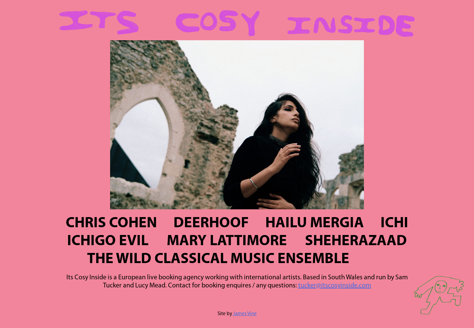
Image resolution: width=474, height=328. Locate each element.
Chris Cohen (111, 223)
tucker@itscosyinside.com (334, 285)
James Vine (245, 314)
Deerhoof (211, 223)
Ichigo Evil (107, 241)
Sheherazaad (356, 241)
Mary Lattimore (227, 241)
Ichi (394, 223)
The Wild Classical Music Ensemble (218, 259)
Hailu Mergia (314, 223)
